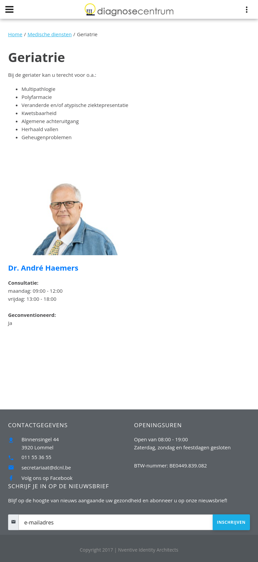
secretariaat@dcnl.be (46, 467)
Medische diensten (50, 34)
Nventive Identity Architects (148, 550)
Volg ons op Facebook (47, 477)
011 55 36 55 (36, 457)
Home (15, 34)
